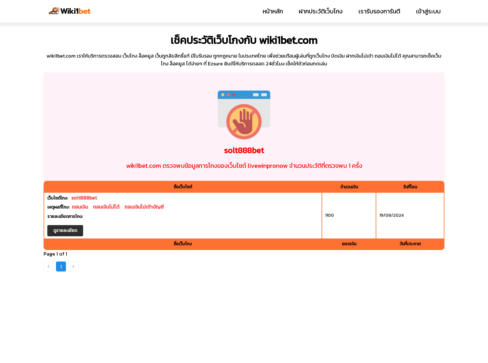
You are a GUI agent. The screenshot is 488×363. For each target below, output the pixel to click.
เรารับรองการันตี (379, 11)
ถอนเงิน (80, 206)
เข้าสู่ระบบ (428, 11)
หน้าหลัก (273, 11)
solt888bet (84, 197)
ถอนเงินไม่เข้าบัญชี (144, 206)
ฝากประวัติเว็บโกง (321, 11)
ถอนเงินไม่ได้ (106, 206)
